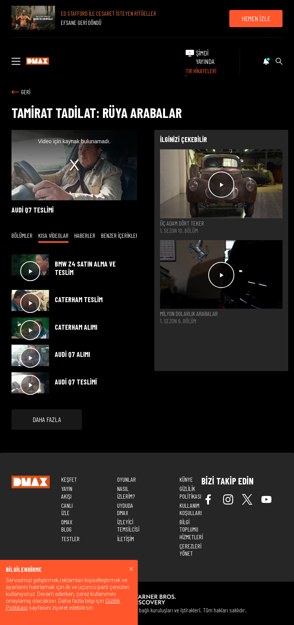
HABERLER (84, 235)
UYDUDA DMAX (125, 509)
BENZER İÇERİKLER (120, 235)
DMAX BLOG (66, 525)
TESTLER (70, 538)
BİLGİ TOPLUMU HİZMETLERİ (191, 529)
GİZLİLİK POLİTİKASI (190, 492)
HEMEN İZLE (256, 18)
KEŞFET (69, 479)
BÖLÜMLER (22, 235)
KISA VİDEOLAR (53, 235)
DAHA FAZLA (47, 419)
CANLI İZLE (67, 509)
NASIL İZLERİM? (126, 492)
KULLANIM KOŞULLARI (191, 509)
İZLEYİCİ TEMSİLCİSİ (128, 525)
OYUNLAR (126, 479)
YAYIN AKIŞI (66, 492)
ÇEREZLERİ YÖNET (190, 549)
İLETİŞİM (125, 538)
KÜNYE (186, 479)
